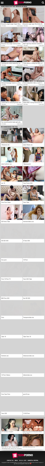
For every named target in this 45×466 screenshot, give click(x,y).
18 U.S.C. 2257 (22, 460)
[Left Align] (2, 2)
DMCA (16, 460)
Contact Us (10, 460)
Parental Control (33, 460)
